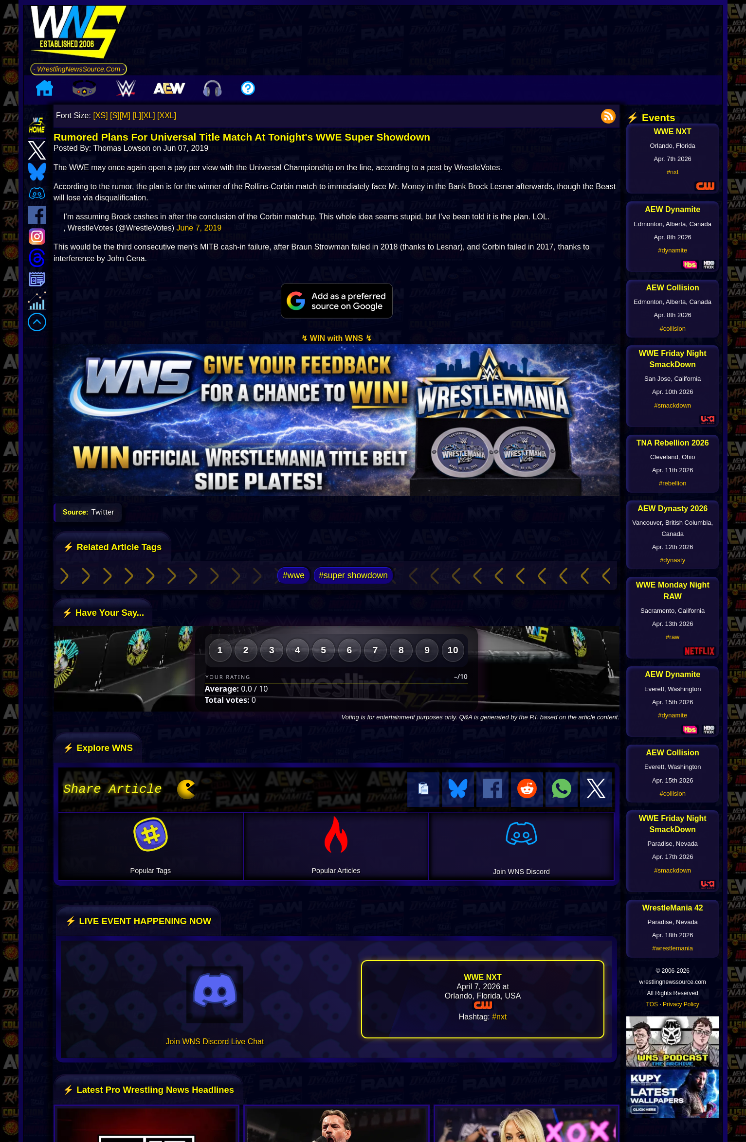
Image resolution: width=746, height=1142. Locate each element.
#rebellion (672, 483)
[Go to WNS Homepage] (78, 34)
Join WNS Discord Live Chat (215, 1040)
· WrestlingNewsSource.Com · (78, 69)
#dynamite (672, 250)
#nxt (499, 1015)
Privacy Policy (681, 1004)
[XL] (148, 115)
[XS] (100, 115)
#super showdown (353, 575)
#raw (672, 637)
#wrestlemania (672, 948)
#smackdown (672, 405)
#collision (672, 328)
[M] (125, 115)
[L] (136, 115)
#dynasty (672, 560)
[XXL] (166, 115)
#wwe (294, 575)
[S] (115, 115)
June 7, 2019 (199, 228)
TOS (652, 1004)
